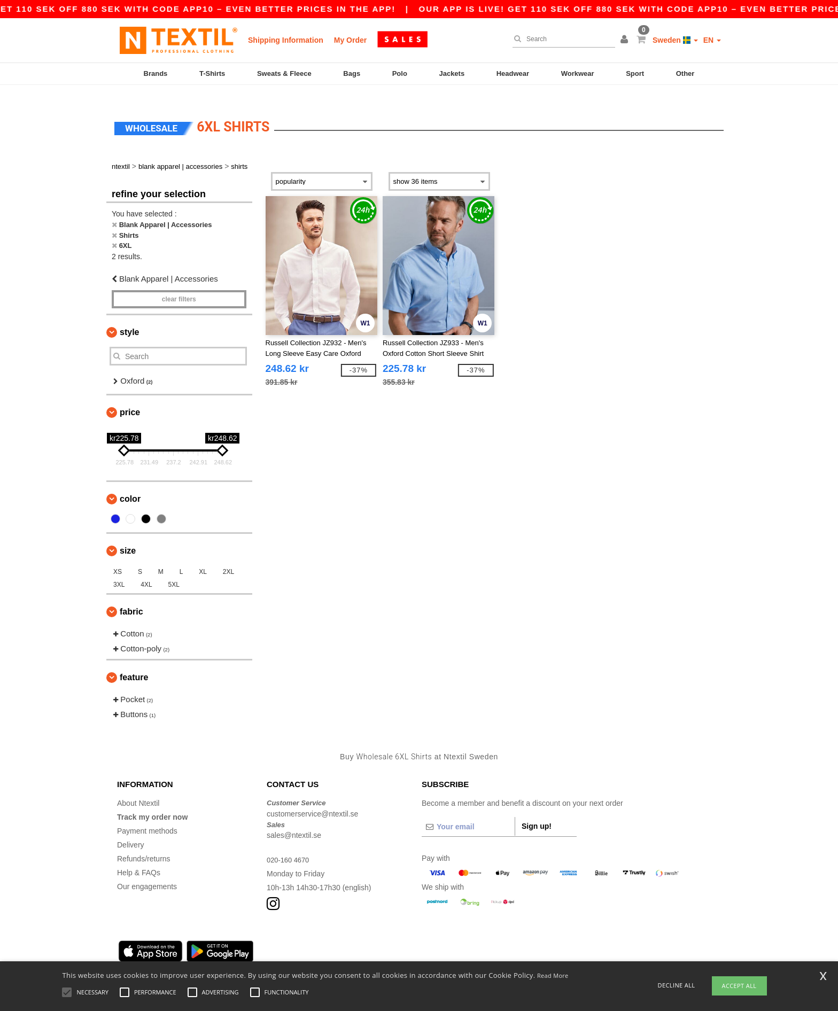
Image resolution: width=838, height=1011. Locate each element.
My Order (350, 40)
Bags (351, 73)
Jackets (451, 73)
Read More (553, 975)
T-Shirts (212, 73)
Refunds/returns (143, 846)
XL (203, 558)
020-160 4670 (290, 847)
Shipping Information (285, 40)
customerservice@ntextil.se (312, 800)
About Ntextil (138, 790)
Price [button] (130, 398)
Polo (399, 73)
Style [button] (129, 319)
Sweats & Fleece (284, 73)
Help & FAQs (138, 860)
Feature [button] (134, 663)
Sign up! (537, 813)
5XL (174, 571)
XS (117, 558)
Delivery (130, 832)
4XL (146, 571)
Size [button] (128, 537)
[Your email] (468, 813)
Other (685, 73)
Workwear (577, 73)
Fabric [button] (131, 598)
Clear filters (179, 286)
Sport (635, 73)
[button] (625, 40)
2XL (228, 558)
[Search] (561, 39)
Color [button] (130, 485)
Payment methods (147, 818)
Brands (156, 73)
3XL (119, 571)
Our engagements (147, 873)
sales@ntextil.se (294, 822)
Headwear (512, 73)
